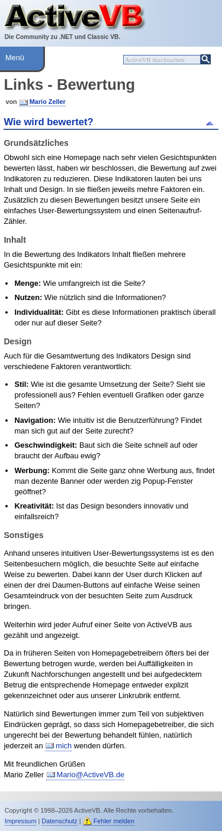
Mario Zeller (48, 101)
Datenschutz (59, 821)
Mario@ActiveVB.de (91, 774)
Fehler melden (114, 821)
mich (64, 745)
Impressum (21, 821)
